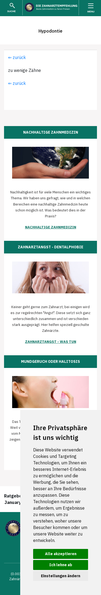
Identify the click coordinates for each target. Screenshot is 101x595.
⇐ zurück (17, 57)
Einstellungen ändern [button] (60, 575)
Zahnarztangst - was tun (50, 341)
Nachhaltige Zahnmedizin (50, 227)
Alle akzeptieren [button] (60, 553)
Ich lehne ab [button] (60, 564)
